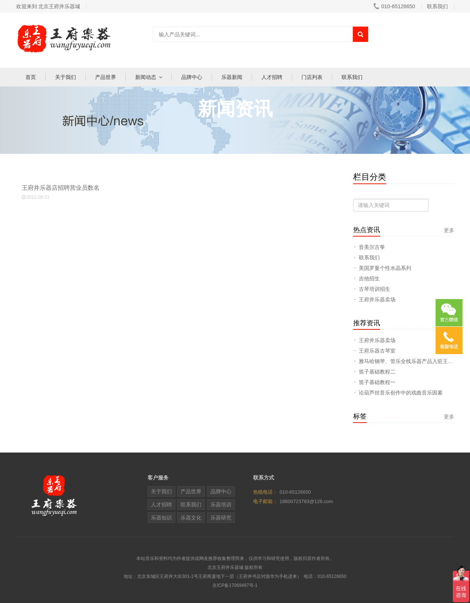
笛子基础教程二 (377, 372)
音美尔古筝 (372, 247)
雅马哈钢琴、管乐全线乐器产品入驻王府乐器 (411, 361)
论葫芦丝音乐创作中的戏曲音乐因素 (401, 393)
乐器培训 (220, 505)
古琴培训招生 (374, 289)
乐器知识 (161, 518)
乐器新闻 (231, 77)
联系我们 (352, 77)
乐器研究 (220, 518)
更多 (449, 230)
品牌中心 (191, 77)
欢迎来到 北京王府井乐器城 (48, 6)
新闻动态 (145, 77)
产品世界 (105, 77)
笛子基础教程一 (377, 382)
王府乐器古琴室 (377, 351)
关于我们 (65, 77)
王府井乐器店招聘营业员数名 (182, 193)
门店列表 (311, 77)
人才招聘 (271, 77)
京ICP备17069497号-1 (234, 585)
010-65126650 (394, 6)
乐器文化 (191, 518)
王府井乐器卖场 (377, 299)
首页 (30, 77)
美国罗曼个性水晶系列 (385, 268)
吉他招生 (369, 278)
